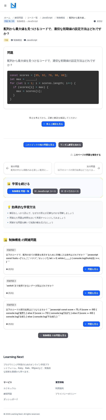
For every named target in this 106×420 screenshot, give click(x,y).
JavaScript (47, 17)
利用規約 (59, 388)
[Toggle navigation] (5, 5)
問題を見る (91, 269)
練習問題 (19, 17)
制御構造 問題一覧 (19, 191)
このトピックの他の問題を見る (39, 144)
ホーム (7, 17)
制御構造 (61, 17)
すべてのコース (70, 191)
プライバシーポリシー (65, 393)
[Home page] (13, 5)
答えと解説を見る (53, 124)
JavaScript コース (45, 191)
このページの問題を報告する (85, 154)
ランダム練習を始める (70, 144)
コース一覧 (32, 17)
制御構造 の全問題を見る (53, 335)
